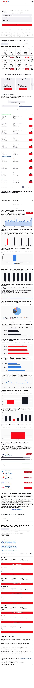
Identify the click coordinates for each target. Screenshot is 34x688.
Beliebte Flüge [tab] (12, 527)
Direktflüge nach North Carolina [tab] (22, 527)
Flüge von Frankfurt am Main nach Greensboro (9, 543)
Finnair (6, 451)
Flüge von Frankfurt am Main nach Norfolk (8, 539)
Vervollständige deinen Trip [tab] (18, 531)
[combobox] (17, 102)
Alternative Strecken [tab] (5, 527)
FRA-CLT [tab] (17, 208)
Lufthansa (7, 479)
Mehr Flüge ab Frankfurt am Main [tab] (7, 531)
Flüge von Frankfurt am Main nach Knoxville (8, 542)
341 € (4, 11)
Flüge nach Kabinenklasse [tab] (6, 529)
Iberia (6, 474)
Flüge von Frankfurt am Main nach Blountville (8, 544)
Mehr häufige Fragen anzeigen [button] (17, 507)
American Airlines (8, 469)
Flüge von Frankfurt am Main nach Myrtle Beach (9, 546)
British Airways (7, 484)
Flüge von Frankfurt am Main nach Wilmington (8, 547)
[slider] (32, 106)
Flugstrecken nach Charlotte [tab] (25, 529)
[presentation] (6, 11)
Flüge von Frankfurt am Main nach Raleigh (8, 538)
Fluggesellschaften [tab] (15, 529)
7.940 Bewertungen (8, 487)
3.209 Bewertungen (8, 477)
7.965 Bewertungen (8, 482)
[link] (8, 89)
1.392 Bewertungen (8, 454)
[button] (2, 1)
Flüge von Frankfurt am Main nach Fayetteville (9, 548)
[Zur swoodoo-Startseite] (6, 1)
